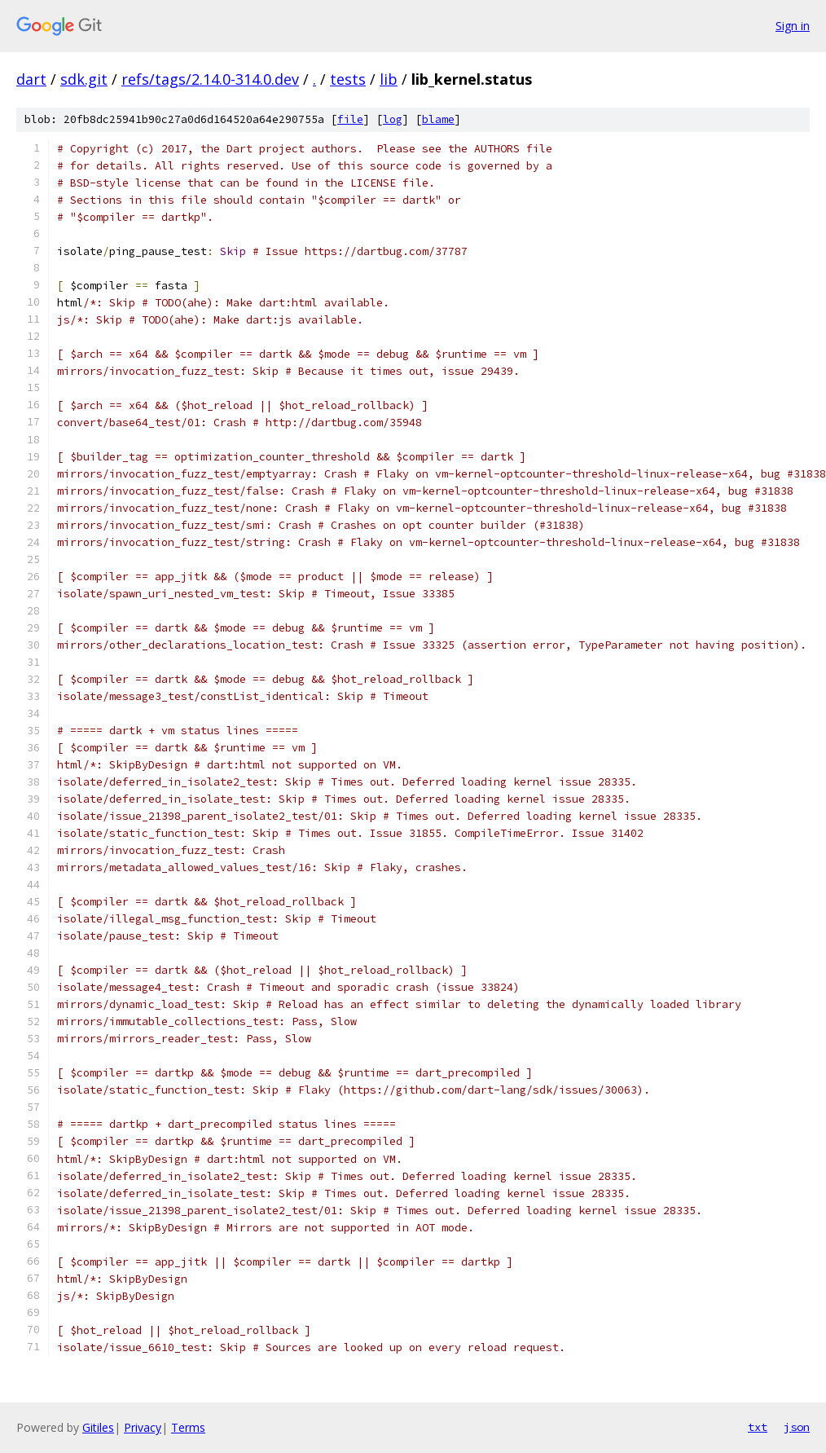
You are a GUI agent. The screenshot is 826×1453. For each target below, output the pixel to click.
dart (31, 79)
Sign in (792, 25)
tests (348, 79)
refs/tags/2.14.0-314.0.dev (210, 79)
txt (757, 1427)
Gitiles (98, 1427)
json (797, 1427)
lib (389, 79)
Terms (188, 1427)
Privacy (142, 1427)
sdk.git (84, 79)
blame (438, 119)
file (350, 119)
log (392, 119)
